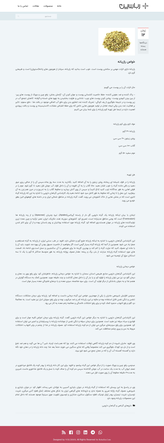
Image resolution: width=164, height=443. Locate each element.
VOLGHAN (70, 439)
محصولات (48, 6)
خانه (59, 6)
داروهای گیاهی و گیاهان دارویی (116, 405)
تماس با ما (23, 6)
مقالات (36, 6)
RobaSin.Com (105, 439)
